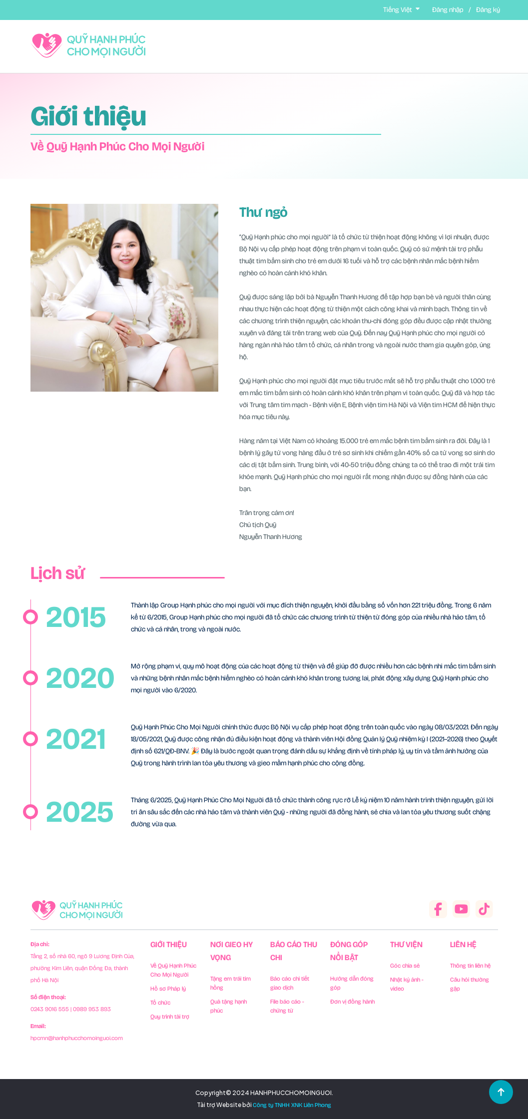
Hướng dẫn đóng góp (352, 983)
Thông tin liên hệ (470, 965)
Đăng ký (488, 9)
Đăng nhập (448, 9)
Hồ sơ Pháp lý (168, 988)
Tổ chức (160, 1002)
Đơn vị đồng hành (352, 1001)
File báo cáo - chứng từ (287, 1006)
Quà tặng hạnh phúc (228, 1006)
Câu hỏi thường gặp (469, 984)
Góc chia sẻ (405, 965)
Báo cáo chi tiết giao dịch (289, 983)
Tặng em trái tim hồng (230, 983)
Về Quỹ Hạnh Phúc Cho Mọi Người (173, 970)
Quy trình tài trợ (169, 1016)
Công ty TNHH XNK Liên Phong (292, 1105)
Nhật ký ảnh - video (407, 984)
